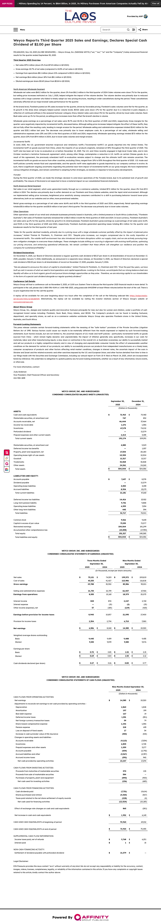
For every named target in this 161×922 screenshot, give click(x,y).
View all (155, 3)
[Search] (113, 29)
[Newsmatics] (6, 469)
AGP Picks (7, 3)
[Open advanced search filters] (133, 29)
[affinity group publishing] (6, 464)
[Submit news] (6, 452)
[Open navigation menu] (19, 29)
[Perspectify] (6, 458)
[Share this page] (143, 29)
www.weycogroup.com (23, 302)
